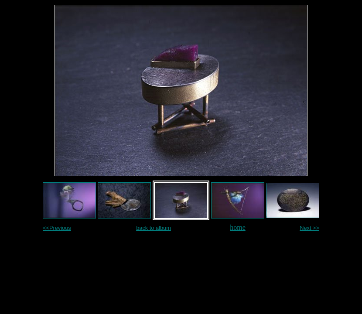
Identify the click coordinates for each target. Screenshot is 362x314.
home (238, 227)
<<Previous (57, 228)
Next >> (309, 228)
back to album (153, 228)
